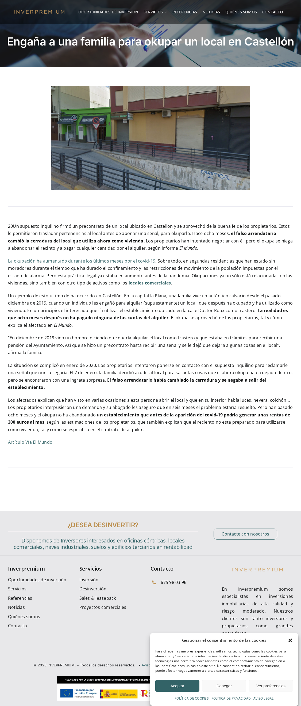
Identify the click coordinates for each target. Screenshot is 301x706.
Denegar (224, 686)
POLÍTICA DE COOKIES (192, 698)
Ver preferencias (270, 686)
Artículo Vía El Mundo (30, 442)
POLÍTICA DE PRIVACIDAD (231, 698)
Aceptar (177, 686)
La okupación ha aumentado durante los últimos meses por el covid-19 (81, 261)
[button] (290, 640)
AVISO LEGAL (263, 698)
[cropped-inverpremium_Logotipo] (39, 11)
